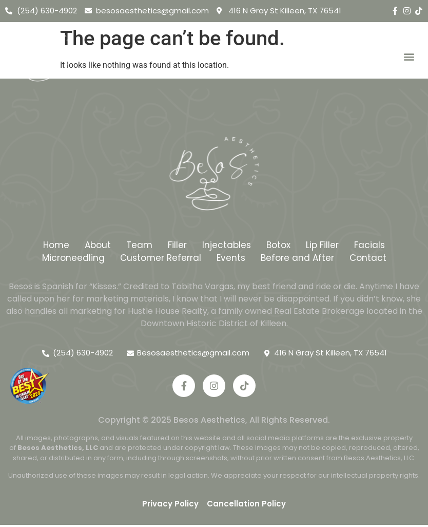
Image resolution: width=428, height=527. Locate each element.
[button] (409, 56)
